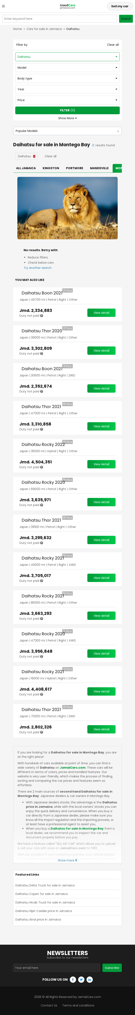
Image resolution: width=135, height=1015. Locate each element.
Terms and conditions (78, 1004)
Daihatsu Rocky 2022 (43, 444)
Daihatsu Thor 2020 (42, 331)
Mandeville (99, 168)
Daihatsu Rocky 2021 (43, 558)
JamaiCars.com (72, 768)
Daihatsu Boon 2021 (42, 293)
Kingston (51, 168)
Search (126, 19)
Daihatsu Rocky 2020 (43, 482)
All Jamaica (26, 168)
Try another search (38, 268)
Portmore (74, 168)
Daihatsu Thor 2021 (41, 406)
